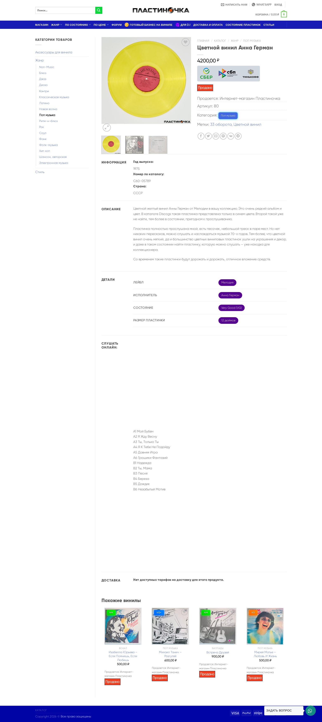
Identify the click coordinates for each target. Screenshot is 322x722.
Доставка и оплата (208, 24)
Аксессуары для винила (53, 52)
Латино (44, 103)
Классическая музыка (54, 97)
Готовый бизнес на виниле (148, 25)
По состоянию (78, 25)
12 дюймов (228, 320)
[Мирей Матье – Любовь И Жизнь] (265, 626)
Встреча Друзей (217, 652)
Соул (42, 133)
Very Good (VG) (231, 307)
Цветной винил (247, 124)
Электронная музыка (53, 162)
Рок (41, 127)
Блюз (42, 73)
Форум (117, 24)
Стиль (40, 172)
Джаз (42, 79)
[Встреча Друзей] (217, 626)
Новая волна (48, 109)
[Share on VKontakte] (230, 136)
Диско (43, 85)
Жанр (56, 25)
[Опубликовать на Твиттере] (208, 136)
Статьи (268, 24)
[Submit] (98, 10)
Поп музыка (47, 115)
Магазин (41, 24)
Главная (203, 40)
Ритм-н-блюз (48, 121)
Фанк (43, 139)
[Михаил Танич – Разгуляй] (170, 626)
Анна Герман (230, 295)
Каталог (220, 40)
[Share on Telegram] (238, 136)
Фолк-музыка (48, 145)
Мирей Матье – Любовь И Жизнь (265, 654)
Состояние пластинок (243, 24)
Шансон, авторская (53, 156)
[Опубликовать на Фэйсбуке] (201, 136)
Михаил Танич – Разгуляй (170, 654)
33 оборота (221, 124)
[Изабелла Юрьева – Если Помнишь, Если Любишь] (123, 626)
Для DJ (182, 25)
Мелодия (227, 282)
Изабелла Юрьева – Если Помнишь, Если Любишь (123, 655)
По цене (101, 25)
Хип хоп (44, 151)
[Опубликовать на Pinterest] (223, 136)
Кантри (44, 91)
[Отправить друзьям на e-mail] (215, 136)
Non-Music (46, 67)
